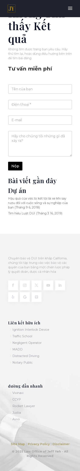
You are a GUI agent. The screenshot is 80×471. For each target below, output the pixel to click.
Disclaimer (61, 444)
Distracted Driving (25, 356)
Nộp (15, 166)
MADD (17, 349)
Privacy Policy (38, 444)
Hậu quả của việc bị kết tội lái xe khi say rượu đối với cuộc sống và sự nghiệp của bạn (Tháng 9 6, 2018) (38, 203)
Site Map (18, 444)
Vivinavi (17, 393)
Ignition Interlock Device (30, 330)
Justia (16, 413)
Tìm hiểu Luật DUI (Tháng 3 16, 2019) (35, 213)
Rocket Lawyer (23, 406)
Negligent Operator (27, 343)
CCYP (16, 399)
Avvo (16, 419)
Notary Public (22, 362)
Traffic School (22, 336)
